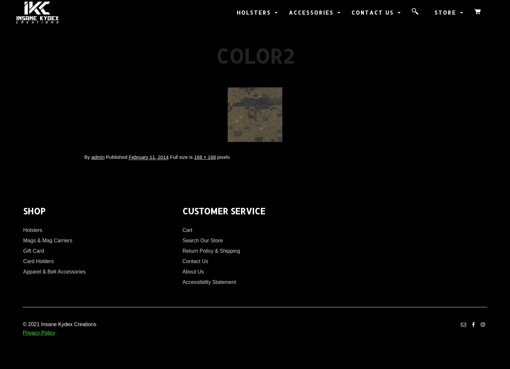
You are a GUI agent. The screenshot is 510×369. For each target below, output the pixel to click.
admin (98, 157)
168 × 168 (205, 157)
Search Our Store (202, 240)
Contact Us (195, 261)
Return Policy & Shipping (211, 251)
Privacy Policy (39, 333)
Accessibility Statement (209, 282)
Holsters (32, 230)
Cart (187, 230)
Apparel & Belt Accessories (54, 271)
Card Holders (38, 261)
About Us (193, 271)
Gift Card (33, 251)
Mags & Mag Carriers (47, 240)
